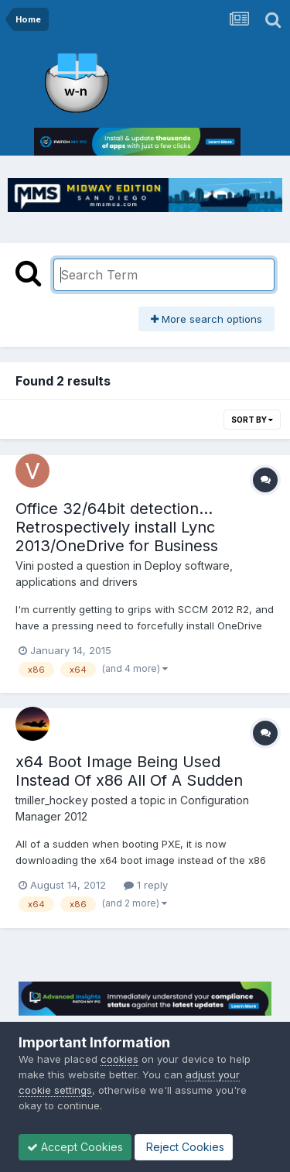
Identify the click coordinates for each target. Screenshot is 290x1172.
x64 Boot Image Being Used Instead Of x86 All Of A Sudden (129, 771)
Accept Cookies (75, 1146)
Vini (24, 565)
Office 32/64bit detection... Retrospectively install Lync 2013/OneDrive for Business (116, 527)
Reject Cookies (183, 1146)
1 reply (146, 885)
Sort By (252, 419)
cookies (119, 1059)
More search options (206, 319)
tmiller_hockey (51, 800)
